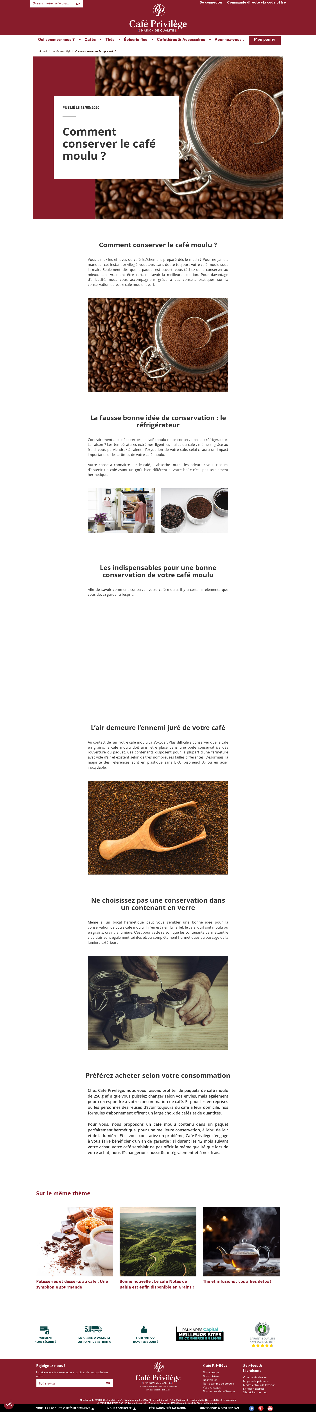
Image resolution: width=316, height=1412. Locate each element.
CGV (145, 1400)
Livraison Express (253, 1388)
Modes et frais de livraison (259, 1385)
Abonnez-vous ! (229, 40)
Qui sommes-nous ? (56, 40)
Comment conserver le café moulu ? (95, 51)
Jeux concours (228, 1400)
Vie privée (118, 1400)
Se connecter (211, 2)
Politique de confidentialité (191, 1400)
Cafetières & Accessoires (181, 40)
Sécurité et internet (255, 1392)
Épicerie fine (135, 40)
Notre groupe (211, 1372)
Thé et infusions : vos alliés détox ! (237, 1281)
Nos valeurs (210, 1380)
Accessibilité (212, 1400)
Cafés (90, 40)
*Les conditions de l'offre (162, 1400)
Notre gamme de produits (219, 1383)
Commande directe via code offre (256, 2)
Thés (109, 40)
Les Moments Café (61, 51)
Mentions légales (133, 1400)
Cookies (107, 1400)
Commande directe (255, 1377)
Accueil (43, 51)
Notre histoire (211, 1376)
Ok (78, 4)
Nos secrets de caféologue (219, 1391)
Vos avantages (212, 1387)
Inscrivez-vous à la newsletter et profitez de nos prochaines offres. (72, 1374)
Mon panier (264, 40)
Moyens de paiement (256, 1381)
